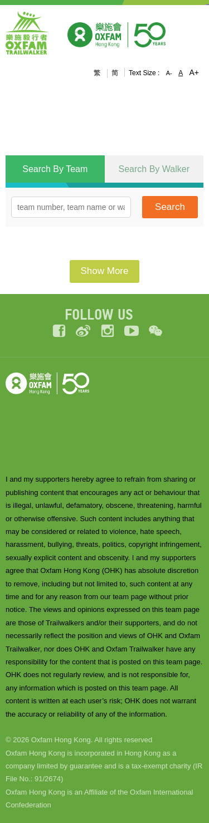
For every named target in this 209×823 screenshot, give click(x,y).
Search (170, 207)
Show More (105, 271)
